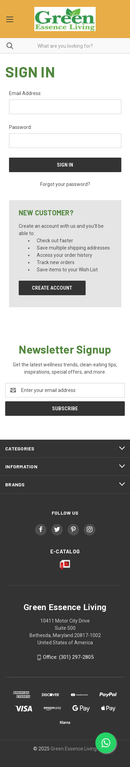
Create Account (52, 288)
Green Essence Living (74, 748)
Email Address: (25, 93)
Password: (20, 127)
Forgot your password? (65, 184)
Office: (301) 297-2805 (68, 657)
